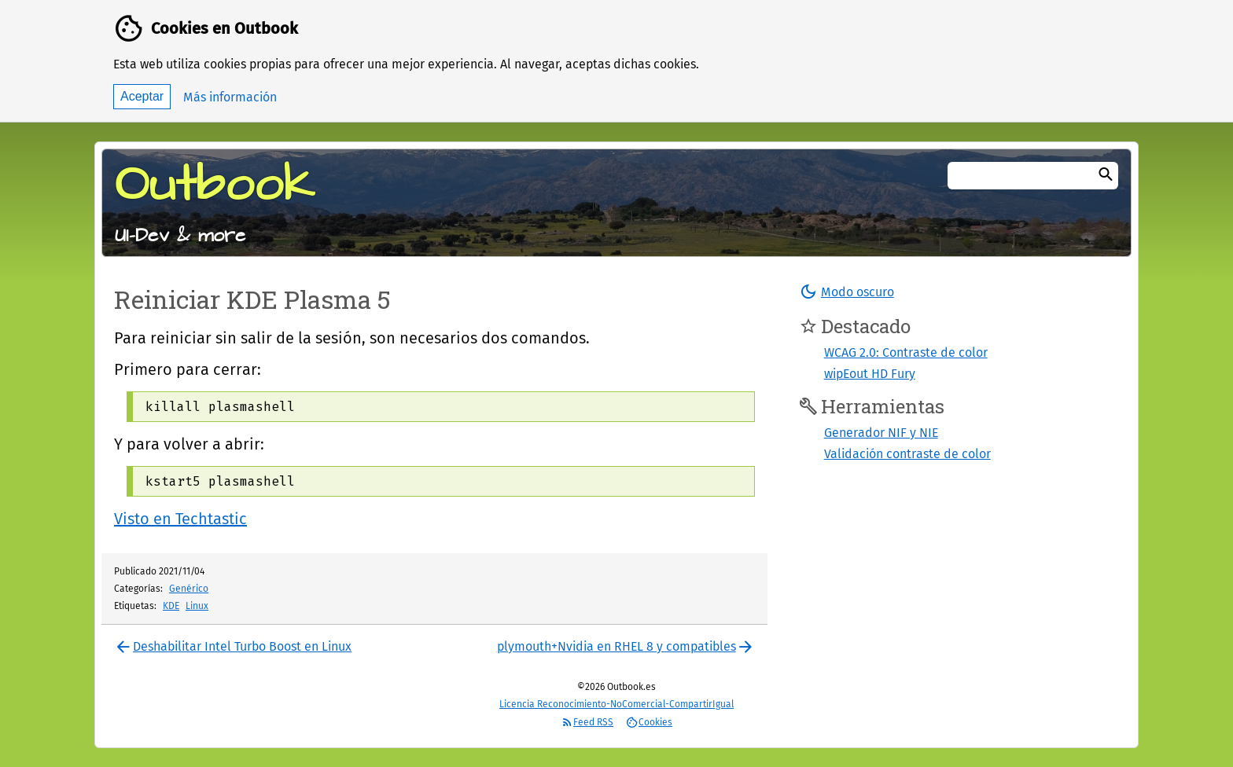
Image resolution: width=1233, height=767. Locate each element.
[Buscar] (1105, 175)
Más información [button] (230, 97)
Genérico (188, 588)
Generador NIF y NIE (881, 432)
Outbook (215, 185)
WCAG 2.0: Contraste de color (906, 352)
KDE (171, 605)
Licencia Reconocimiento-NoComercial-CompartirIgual (616, 704)
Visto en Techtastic (180, 518)
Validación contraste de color (907, 453)
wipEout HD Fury (869, 373)
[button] (846, 291)
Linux (197, 605)
